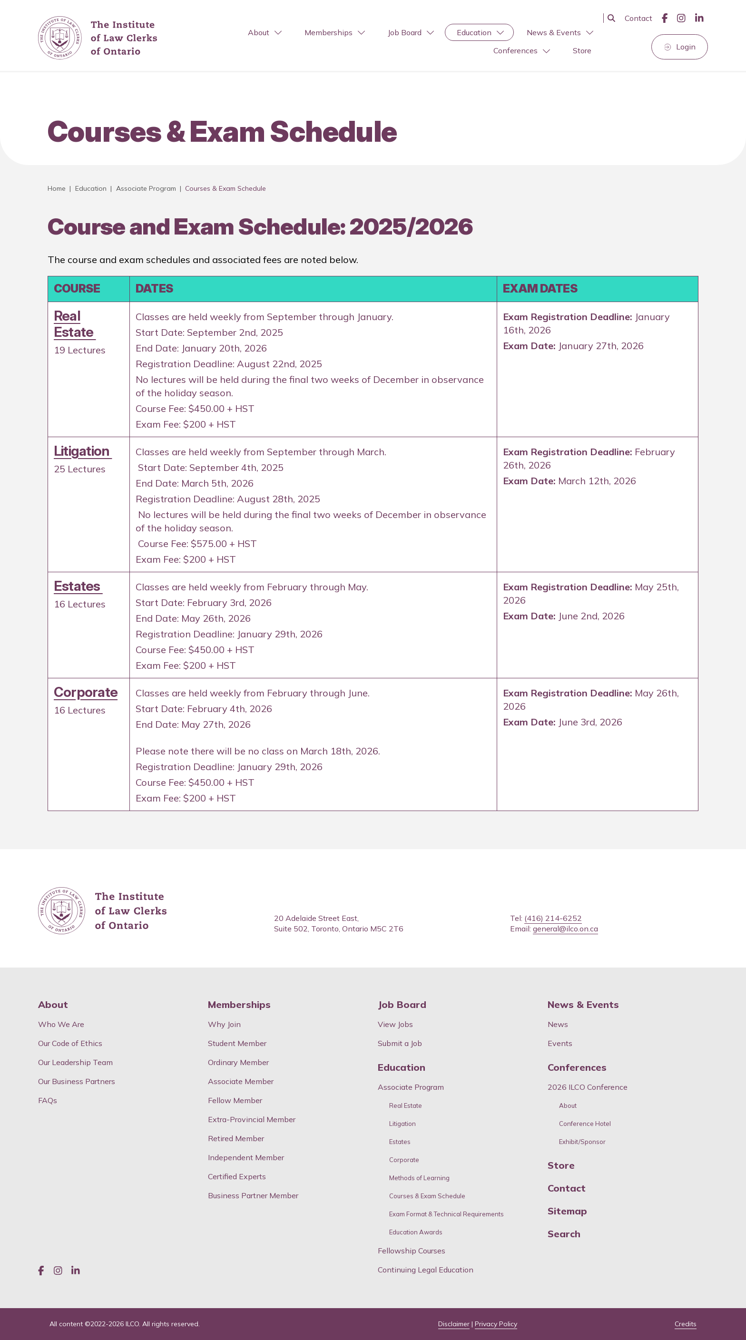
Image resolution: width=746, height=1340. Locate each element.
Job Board (411, 32)
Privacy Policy (496, 1324)
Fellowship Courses (411, 1250)
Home (57, 188)
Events (560, 1043)
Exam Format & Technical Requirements (446, 1214)
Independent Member (246, 1157)
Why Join (224, 1024)
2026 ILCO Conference (588, 1087)
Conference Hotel (585, 1124)
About (265, 32)
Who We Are (61, 1024)
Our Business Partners (76, 1081)
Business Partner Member (253, 1195)
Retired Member (236, 1138)
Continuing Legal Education (426, 1269)
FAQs (47, 1100)
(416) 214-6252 (553, 918)
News (558, 1024)
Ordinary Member (238, 1062)
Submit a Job (400, 1043)
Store (582, 50)
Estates (78, 585)
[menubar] (385, 42)
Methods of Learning (419, 1178)
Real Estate (75, 323)
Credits (686, 1324)
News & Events (560, 32)
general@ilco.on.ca (565, 928)
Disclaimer (454, 1324)
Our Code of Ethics (70, 1043)
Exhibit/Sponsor (582, 1142)
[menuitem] (264, 32)
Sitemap (567, 1211)
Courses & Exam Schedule (427, 1196)
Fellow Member (235, 1100)
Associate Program (146, 188)
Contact (638, 18)
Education (480, 32)
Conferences (521, 50)
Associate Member (241, 1081)
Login (686, 46)
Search (564, 1234)
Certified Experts (237, 1176)
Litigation (83, 450)
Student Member (237, 1043)
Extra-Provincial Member (251, 1119)
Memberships (334, 32)
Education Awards (415, 1232)
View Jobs (395, 1024)
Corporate (86, 692)
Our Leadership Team (75, 1062)
